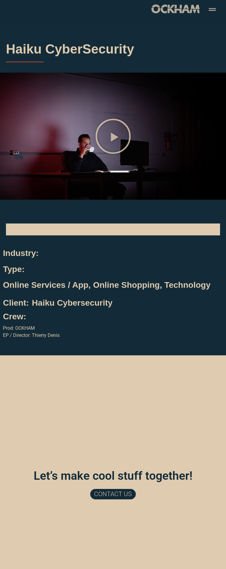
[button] (113, 136)
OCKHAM (25, 328)
